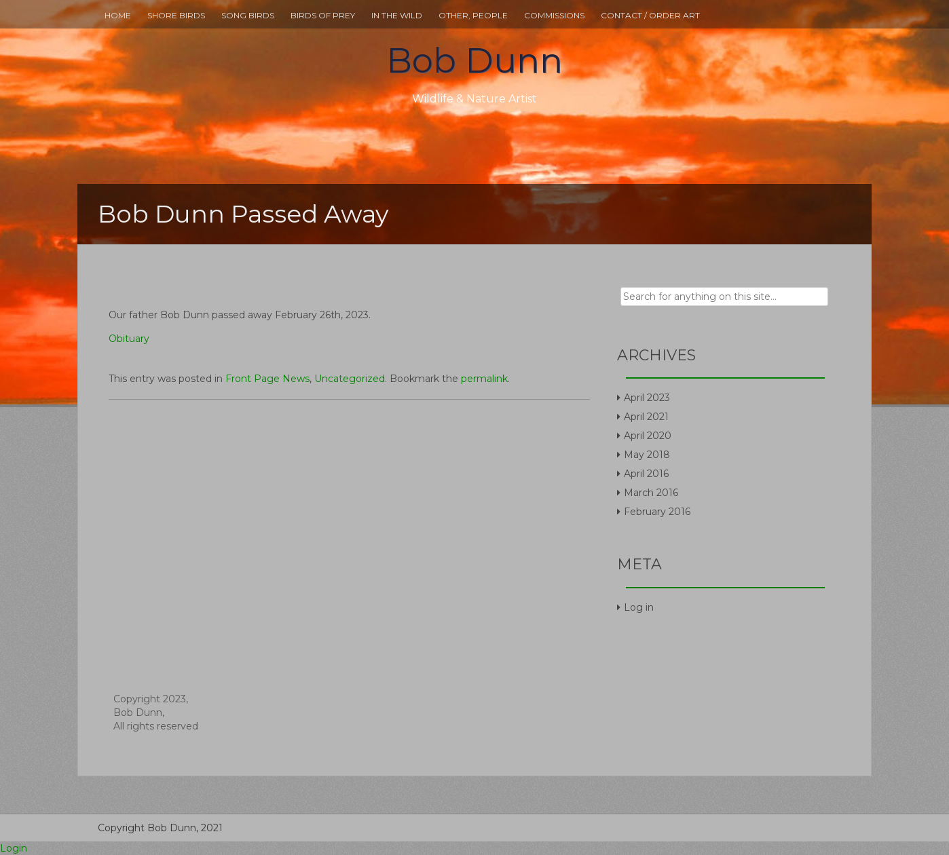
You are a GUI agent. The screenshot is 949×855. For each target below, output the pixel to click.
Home (118, 15)
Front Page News (267, 379)
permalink (484, 379)
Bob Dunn (474, 60)
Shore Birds (176, 15)
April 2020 (647, 436)
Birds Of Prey (323, 15)
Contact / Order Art (650, 15)
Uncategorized (349, 379)
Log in (639, 607)
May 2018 (647, 455)
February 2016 (657, 512)
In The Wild (396, 15)
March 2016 (651, 493)
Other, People (473, 15)
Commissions (554, 15)
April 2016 (646, 474)
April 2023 (647, 398)
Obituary (129, 338)
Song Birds (247, 15)
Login (13, 848)
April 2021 (646, 417)
